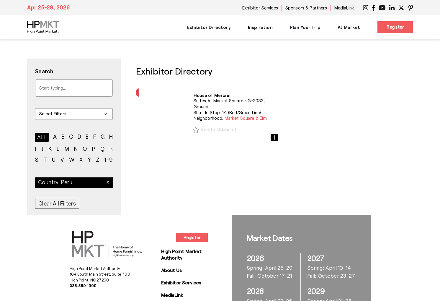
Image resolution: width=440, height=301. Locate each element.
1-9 (108, 159)
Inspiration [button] (260, 27)
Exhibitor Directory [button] (209, 27)
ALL (42, 137)
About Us (171, 270)
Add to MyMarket (218, 129)
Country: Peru (55, 182)
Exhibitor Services (260, 7)
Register (395, 27)
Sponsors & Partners (306, 7)
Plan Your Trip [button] (305, 27)
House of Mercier (212, 95)
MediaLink (344, 7)
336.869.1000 (83, 285)
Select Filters (52, 113)
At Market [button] (349, 27)
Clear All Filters (57, 203)
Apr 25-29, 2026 (48, 7)
